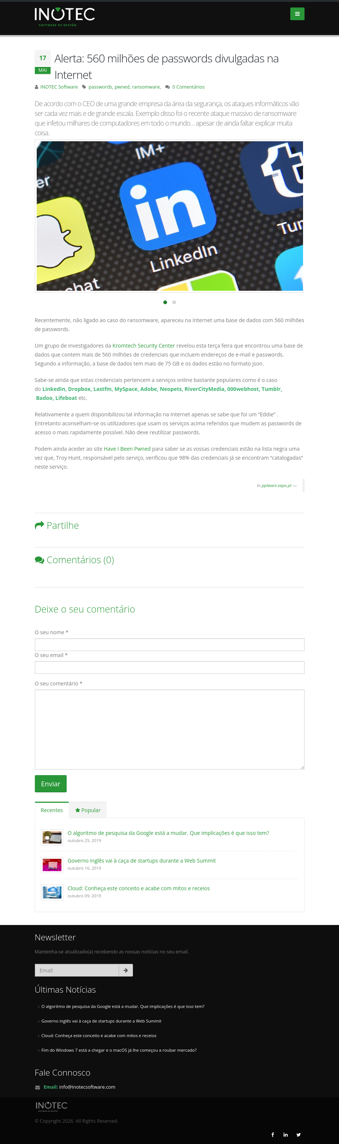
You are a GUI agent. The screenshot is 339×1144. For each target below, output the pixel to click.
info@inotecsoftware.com (87, 1087)
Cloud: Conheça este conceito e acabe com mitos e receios (139, 888)
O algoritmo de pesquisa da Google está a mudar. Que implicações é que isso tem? (168, 832)
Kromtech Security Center (144, 345)
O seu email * (51, 655)
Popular (88, 810)
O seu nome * (52, 632)
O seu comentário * (59, 683)
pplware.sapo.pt (277, 485)
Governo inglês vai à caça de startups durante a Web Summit (142, 860)
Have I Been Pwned (127, 448)
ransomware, (146, 87)
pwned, (123, 87)
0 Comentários (188, 87)
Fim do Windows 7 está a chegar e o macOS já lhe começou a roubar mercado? (119, 1050)
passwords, (101, 87)
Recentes (52, 810)
